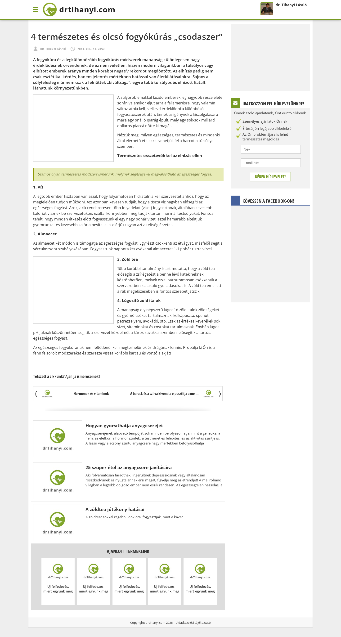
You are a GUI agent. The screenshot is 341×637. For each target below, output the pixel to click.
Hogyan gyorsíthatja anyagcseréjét (124, 425)
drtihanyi (79, 9)
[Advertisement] (73, 128)
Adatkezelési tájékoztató (193, 622)
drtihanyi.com (155, 622)
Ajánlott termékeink (128, 551)
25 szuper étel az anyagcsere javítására (128, 467)
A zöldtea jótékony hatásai (114, 509)
